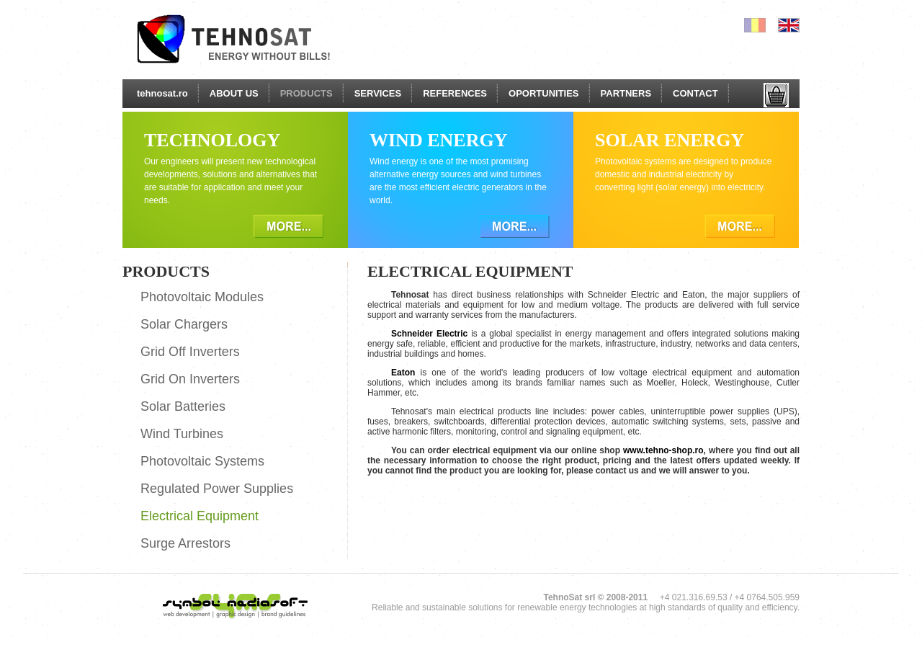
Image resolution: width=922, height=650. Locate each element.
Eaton (403, 373)
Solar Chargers (184, 324)
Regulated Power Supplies (216, 488)
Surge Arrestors (185, 543)
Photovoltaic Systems (202, 461)
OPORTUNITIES (544, 93)
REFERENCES (455, 93)
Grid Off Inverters (190, 351)
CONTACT (695, 93)
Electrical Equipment (199, 516)
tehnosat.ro (162, 93)
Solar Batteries (182, 406)
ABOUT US (234, 93)
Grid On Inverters (190, 379)
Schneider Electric (429, 334)
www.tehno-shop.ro (663, 450)
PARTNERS (626, 93)
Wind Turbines (181, 434)
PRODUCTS (306, 93)
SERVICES (378, 93)
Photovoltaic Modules (202, 297)
